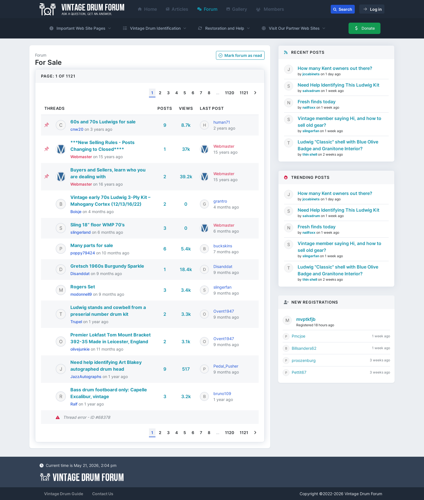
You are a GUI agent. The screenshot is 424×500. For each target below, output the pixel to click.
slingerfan (222, 287)
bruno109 (222, 393)
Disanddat (80, 273)
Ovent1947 (223, 311)
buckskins (222, 245)
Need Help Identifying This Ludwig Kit (338, 85)
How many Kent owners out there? (335, 68)
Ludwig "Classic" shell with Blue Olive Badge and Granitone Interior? (338, 145)
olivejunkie (80, 349)
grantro (220, 201)
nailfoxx (309, 107)
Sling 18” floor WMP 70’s (97, 225)
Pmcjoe (298, 336)
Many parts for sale (91, 245)
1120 (229, 92)
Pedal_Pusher (225, 366)
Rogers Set (82, 286)
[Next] (255, 93)
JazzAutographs (86, 376)
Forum (207, 9)
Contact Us (102, 493)
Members (270, 9)
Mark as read (240, 55)
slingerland (81, 232)
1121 (244, 92)
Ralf (74, 404)
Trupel (76, 321)
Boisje (76, 211)
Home (147, 9)
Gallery (236, 9)
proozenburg (304, 360)
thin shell (310, 154)
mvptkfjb (305, 319)
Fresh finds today (317, 101)
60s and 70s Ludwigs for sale (103, 122)
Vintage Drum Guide (63, 493)
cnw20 (77, 129)
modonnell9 (81, 294)
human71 (221, 122)
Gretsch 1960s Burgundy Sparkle (107, 266)
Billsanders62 (304, 348)
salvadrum (311, 91)
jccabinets (311, 74)
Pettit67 (299, 372)
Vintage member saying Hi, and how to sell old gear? (339, 121)
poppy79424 (83, 252)
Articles (177, 9)
